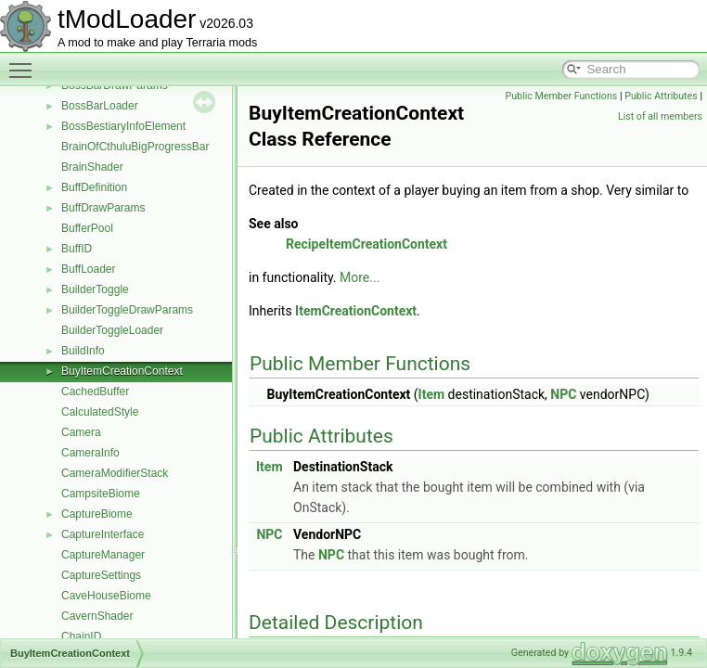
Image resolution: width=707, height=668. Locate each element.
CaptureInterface (102, 534)
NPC (563, 394)
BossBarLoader (99, 105)
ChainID (81, 636)
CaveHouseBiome (106, 595)
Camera (81, 432)
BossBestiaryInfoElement (123, 126)
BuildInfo (83, 350)
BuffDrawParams (103, 207)
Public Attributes (661, 96)
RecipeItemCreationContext (366, 244)
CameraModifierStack (114, 473)
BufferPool (87, 228)
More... (359, 277)
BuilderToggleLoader (112, 330)
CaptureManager (103, 554)
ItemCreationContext (356, 310)
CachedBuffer (95, 391)
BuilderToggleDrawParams (127, 309)
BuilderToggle (95, 289)
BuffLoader (88, 269)
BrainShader (92, 167)
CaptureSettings (101, 575)
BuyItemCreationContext (122, 371)
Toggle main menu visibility (25, 62)
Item (431, 394)
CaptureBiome (97, 513)
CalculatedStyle (99, 411)
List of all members (660, 116)
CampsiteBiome (100, 493)
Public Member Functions (562, 96)
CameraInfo (90, 452)
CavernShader (97, 616)
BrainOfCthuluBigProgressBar (135, 146)
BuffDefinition (94, 187)
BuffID (76, 248)
